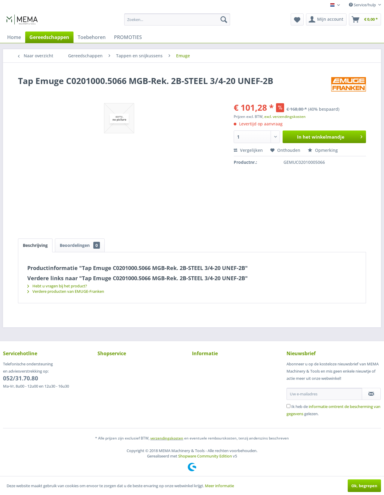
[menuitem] (177, 20)
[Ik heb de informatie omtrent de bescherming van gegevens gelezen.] (288, 406)
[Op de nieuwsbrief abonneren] (371, 394)
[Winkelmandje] (365, 20)
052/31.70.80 (20, 378)
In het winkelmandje (329, 136)
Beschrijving (35, 245)
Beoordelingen (80, 245)
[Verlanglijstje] (297, 20)
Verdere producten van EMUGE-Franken (65, 291)
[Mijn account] (326, 20)
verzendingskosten (166, 438)
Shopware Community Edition (205, 456)
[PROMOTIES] (128, 37)
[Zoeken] (224, 20)
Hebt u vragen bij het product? (57, 286)
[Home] (14, 37)
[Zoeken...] (177, 20)
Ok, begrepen (364, 485)
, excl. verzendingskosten (284, 116)
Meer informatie (219, 485)
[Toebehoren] (92, 37)
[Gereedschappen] (49, 37)
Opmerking (323, 150)
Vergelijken (248, 150)
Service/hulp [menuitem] (363, 5)
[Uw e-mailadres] (324, 394)
